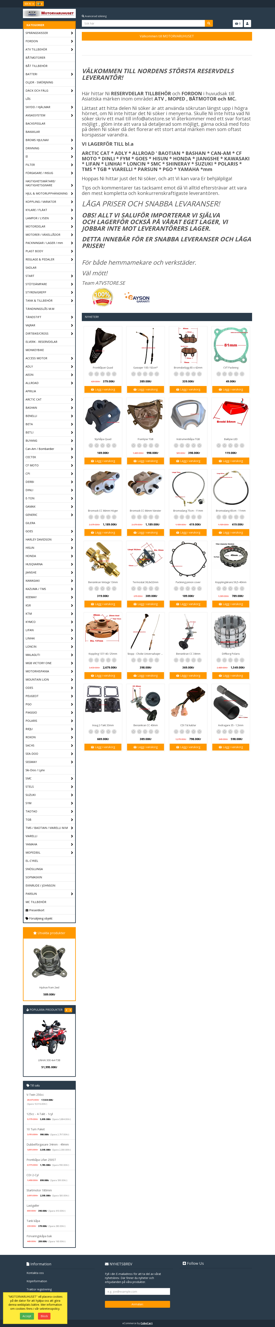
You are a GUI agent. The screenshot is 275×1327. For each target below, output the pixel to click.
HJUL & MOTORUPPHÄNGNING (49, 193)
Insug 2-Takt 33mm (103, 725)
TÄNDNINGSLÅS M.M (40, 309)
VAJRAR (49, 325)
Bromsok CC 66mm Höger (103, 510)
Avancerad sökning (94, 16)
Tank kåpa (33, 1221)
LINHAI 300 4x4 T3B (49, 1060)
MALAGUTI (49, 655)
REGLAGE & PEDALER (49, 259)
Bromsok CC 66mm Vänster (145, 510)
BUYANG (49, 441)
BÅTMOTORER (35, 57)
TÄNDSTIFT (49, 317)
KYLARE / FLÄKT (49, 210)
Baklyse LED (231, 439)
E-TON (49, 498)
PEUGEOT (49, 696)
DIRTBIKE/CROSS (49, 334)
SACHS (49, 745)
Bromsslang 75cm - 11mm (188, 510)
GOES (49, 531)
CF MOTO (49, 465)
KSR (49, 605)
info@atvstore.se (151, 118)
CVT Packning (230, 367)
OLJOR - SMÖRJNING (39, 82)
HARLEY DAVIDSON (49, 540)
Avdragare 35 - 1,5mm (230, 725)
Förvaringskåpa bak (39, 1236)
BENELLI (49, 416)
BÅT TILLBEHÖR (36, 66)
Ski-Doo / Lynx (35, 770)
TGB (49, 820)
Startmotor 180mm (39, 1190)
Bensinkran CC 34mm (188, 653)
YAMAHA (49, 844)
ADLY (49, 367)
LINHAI (49, 638)
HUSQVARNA (49, 564)
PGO (49, 704)
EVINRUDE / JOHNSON (40, 885)
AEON (49, 375)
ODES (49, 688)
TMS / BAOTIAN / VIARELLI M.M (49, 828)
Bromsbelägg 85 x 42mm (188, 367)
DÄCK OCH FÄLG (49, 91)
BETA (49, 424)
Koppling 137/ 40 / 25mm (103, 653)
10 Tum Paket (36, 1129)
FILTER (49, 165)
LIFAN (49, 630)
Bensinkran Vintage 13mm (103, 582)
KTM (49, 614)
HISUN (49, 548)
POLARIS (49, 721)
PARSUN (49, 894)
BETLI (49, 432)
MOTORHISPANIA (49, 671)
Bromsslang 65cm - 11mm (231, 510)
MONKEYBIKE (35, 350)
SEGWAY (49, 762)
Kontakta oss (35, 1273)
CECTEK (49, 457)
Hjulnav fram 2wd (49, 987)
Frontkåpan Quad (103, 367)
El (49, 157)
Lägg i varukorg (103, 389)
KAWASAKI (49, 581)
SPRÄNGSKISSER (49, 33)
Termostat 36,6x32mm (145, 582)
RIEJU (49, 729)
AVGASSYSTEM (49, 115)
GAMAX (49, 507)
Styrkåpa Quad (102, 439)
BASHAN (49, 408)
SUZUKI (49, 795)
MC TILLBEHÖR (36, 902)
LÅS (28, 99)
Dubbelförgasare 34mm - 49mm (48, 1144)
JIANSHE (49, 572)
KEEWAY (49, 597)
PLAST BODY (49, 251)
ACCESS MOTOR (49, 358)
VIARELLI (49, 836)
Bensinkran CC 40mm (145, 725)
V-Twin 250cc (35, 1095)
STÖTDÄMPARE (49, 284)
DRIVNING (49, 148)
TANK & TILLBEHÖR (49, 301)
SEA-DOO (49, 754)
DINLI (49, 490)
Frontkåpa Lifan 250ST (41, 1160)
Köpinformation (37, 1281)
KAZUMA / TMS (49, 589)
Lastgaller (33, 1205)
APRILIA (31, 391)
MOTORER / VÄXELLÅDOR (49, 235)
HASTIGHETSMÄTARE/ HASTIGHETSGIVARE (49, 183)
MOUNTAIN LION (49, 680)
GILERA (30, 523)
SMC (49, 778)
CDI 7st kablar (188, 725)
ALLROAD (49, 383)
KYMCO (49, 622)
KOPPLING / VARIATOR (49, 202)
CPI (49, 474)
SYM (49, 803)
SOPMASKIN (34, 877)
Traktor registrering (39, 1289)
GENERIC (49, 515)
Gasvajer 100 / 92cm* (145, 367)
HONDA (49, 556)
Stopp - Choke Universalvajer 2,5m (146, 653)
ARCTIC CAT (49, 399)
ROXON (49, 737)
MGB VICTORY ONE (49, 663)
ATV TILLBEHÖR (49, 49)
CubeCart (147, 1323)
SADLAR (31, 267)
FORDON (49, 41)
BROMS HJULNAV (49, 140)
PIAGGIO (49, 713)
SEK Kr (29, 3)
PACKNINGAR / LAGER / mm (49, 243)
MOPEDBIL (49, 853)
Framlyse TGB (145, 439)
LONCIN (49, 647)
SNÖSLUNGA (34, 869)
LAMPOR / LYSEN (49, 218)
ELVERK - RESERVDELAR (41, 342)
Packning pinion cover (188, 582)
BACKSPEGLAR (35, 123)
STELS (49, 787)
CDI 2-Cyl (33, 1175)
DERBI (49, 482)
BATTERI (49, 74)
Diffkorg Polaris (231, 653)
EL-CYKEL (32, 861)
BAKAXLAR (33, 132)
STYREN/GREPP (49, 292)
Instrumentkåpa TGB (188, 439)
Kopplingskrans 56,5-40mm (230, 582)
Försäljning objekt (39, 918)
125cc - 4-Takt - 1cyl (40, 1114)
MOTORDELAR (49, 226)
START (49, 276)
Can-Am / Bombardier (49, 449)
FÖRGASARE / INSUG (49, 173)
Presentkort (35, 910)
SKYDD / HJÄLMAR (49, 107)
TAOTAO (49, 811)
